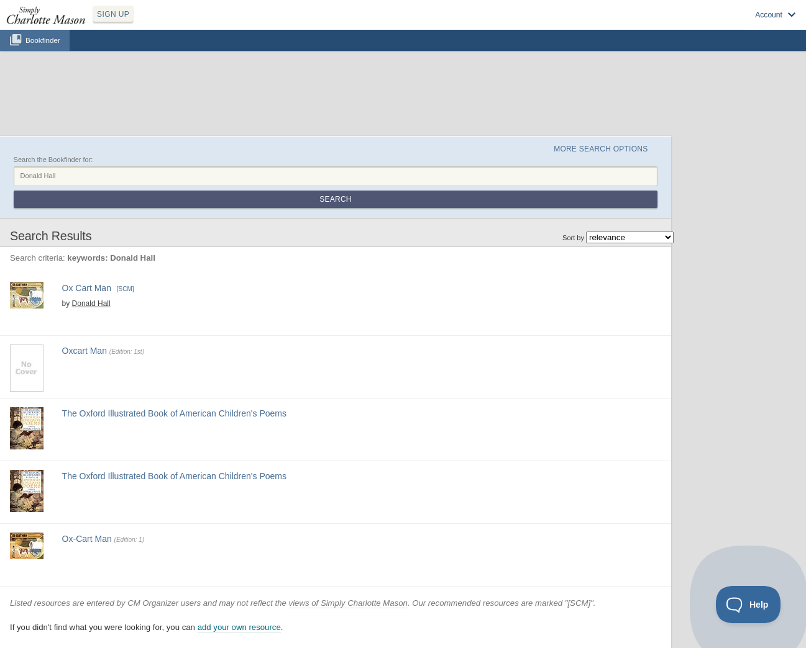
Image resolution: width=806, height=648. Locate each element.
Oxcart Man (84, 351)
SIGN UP (113, 14)
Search (335, 199)
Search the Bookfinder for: (53, 159)
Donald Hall (91, 303)
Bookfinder (42, 40)
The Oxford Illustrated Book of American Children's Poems (174, 413)
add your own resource (239, 627)
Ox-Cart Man (87, 539)
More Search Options (601, 149)
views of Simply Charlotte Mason (348, 603)
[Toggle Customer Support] (748, 604)
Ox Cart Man (86, 288)
